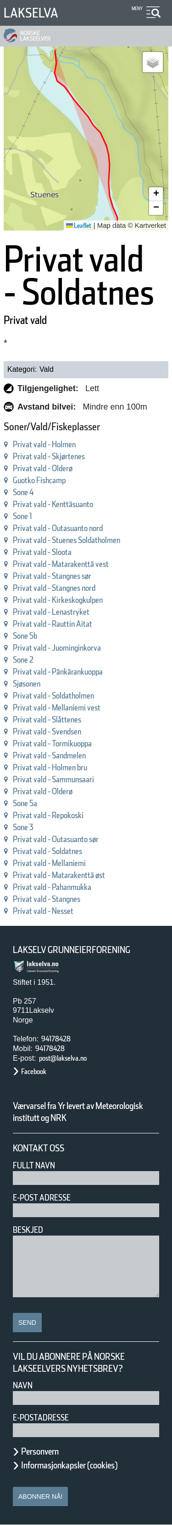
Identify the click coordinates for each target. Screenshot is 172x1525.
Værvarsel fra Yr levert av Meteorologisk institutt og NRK (78, 1111)
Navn (23, 1385)
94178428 (56, 1038)
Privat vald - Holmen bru (50, 767)
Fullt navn (34, 1165)
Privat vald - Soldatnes (47, 851)
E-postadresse (41, 1417)
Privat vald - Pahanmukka (52, 887)
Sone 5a (25, 803)
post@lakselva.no (63, 1058)
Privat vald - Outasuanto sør (56, 839)
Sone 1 (22, 516)
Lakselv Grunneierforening (71, 949)
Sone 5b (25, 636)
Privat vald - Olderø (42, 468)
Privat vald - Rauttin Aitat (52, 624)
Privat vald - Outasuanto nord (58, 528)
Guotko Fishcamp (39, 480)
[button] (153, 62)
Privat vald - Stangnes (46, 899)
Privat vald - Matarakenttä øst (59, 875)
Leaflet (78, 225)
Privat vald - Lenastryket (51, 612)
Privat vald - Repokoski (48, 815)
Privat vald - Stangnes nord (54, 588)
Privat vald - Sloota (42, 552)
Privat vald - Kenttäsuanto (53, 504)
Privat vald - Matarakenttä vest (61, 564)
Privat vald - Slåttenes (47, 719)
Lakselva (31, 13)
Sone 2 (23, 659)
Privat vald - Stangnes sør (52, 576)
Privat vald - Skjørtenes (49, 456)
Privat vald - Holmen (44, 444)
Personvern (40, 1451)
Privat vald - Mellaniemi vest (56, 707)
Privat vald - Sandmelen (49, 755)
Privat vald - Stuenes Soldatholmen (66, 540)
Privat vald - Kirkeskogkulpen (58, 600)
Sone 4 (23, 492)
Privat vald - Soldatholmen (53, 695)
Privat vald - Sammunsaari (53, 779)
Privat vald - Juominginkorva (57, 648)
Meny (137, 8)
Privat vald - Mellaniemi (49, 863)
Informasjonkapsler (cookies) (69, 1465)
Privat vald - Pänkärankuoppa (58, 671)
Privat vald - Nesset (43, 911)
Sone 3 (23, 827)
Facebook (33, 1071)
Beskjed (28, 1230)
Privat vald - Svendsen (47, 731)
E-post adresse (42, 1197)
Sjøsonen (26, 683)
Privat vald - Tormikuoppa (52, 743)
